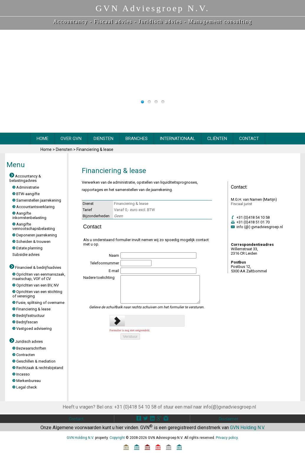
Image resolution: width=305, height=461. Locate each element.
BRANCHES (136, 138)
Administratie (25, 187)
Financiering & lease (94, 149)
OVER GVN (71, 138)
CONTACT (249, 138)
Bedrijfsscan (25, 322)
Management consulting (220, 21)
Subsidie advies (26, 254)
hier (119, 427)
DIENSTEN (103, 138)
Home (46, 149)
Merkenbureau (26, 380)
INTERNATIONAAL (177, 138)
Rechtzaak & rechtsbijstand (37, 367)
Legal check (24, 387)
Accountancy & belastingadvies (25, 178)
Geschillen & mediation (34, 361)
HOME (42, 138)
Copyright (117, 438)
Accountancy (70, 21)
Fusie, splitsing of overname (38, 302)
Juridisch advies (160, 21)
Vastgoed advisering (32, 328)
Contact (76, 418)
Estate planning (27, 248)
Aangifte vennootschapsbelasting (33, 226)
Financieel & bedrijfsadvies (35, 267)
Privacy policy (227, 438)
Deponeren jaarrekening (34, 235)
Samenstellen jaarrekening (36, 200)
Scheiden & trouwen (31, 241)
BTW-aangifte (26, 194)
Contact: (239, 187)
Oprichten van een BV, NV (35, 285)
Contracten (23, 355)
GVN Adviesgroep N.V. (152, 8)
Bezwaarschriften (29, 348)
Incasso (21, 374)
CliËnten (217, 138)
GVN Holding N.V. (247, 427)
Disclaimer (228, 418)
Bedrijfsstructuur (28, 315)
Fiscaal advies (113, 21)
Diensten (64, 149)
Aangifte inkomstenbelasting (29, 215)
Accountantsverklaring (33, 207)
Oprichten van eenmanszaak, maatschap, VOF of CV (38, 276)
